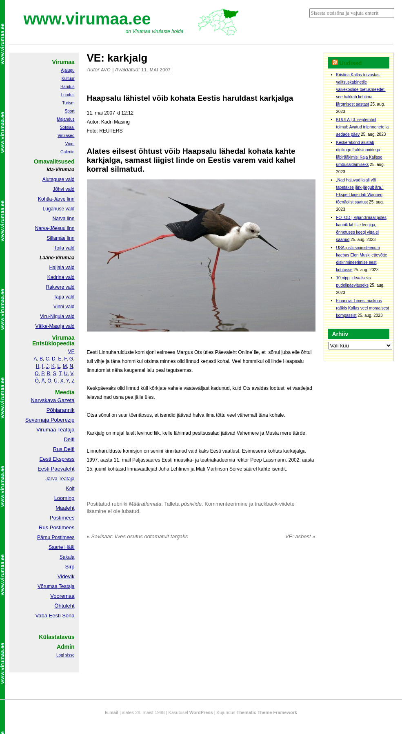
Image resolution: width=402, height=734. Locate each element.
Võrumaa (48, 586)
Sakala (67, 557)
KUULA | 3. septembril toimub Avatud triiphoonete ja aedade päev (362, 127)
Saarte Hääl (61, 547)
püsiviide (191, 504)
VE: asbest (300, 536)
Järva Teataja (59, 479)
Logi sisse (65, 655)
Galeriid (67, 152)
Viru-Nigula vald (57, 316)
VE (71, 351)
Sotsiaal (67, 127)
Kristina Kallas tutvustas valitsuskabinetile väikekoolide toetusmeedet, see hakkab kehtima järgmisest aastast (361, 89)
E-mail (111, 712)
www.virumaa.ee (87, 19)
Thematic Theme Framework (267, 712)
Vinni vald (64, 307)
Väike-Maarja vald (54, 326)
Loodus (68, 95)
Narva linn (63, 218)
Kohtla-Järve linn (56, 199)
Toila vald (64, 248)
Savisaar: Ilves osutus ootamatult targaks (137, 536)
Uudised (350, 63)
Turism (68, 103)
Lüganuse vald (58, 209)
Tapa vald (63, 297)
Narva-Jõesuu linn (55, 228)
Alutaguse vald (58, 179)
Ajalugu (67, 70)
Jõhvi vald (63, 189)
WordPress (201, 712)
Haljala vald (61, 267)
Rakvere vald (60, 287)
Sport (70, 111)
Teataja (66, 586)
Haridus (67, 86)
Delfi (69, 439)
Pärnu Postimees (55, 537)
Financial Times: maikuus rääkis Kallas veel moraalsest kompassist (362, 308)
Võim (70, 143)
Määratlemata (145, 504)
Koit (70, 488)
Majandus (65, 119)
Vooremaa (62, 596)
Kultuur (68, 78)
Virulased (66, 135)
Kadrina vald (61, 277)
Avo (106, 69)
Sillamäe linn (60, 238)
